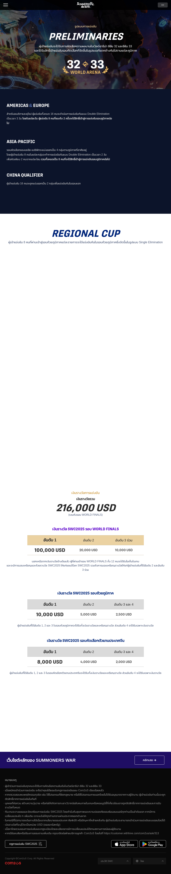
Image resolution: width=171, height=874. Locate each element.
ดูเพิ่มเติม (163, 4)
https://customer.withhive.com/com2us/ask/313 (131, 833)
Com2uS (13, 863)
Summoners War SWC (85, 5)
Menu (5, 5)
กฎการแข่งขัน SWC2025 (23, 843)
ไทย (142, 861)
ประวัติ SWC (107, 861)
